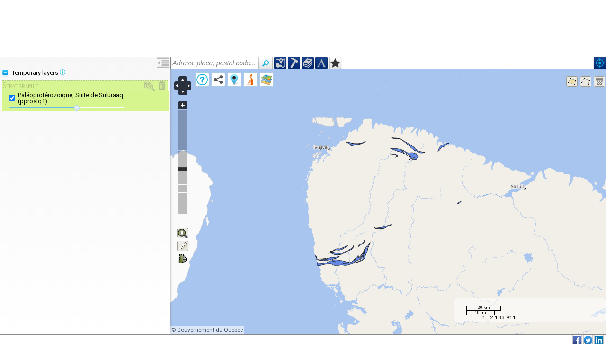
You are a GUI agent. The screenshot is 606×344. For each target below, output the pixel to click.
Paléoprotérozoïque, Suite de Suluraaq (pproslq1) (70, 98)
